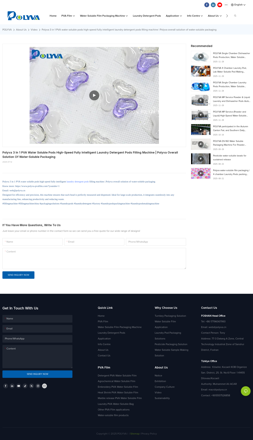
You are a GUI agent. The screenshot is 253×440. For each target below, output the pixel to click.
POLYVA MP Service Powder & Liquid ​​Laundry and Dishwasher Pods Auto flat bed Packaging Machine (231, 99)
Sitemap (135, 433)
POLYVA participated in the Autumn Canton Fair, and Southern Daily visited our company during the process (230, 129)
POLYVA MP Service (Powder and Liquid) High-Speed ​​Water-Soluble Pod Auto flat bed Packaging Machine (231, 114)
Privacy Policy (149, 433)
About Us (21, 29)
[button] (227, 15)
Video (34, 29)
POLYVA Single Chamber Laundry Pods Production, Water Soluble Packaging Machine (229, 85)
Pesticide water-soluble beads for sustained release (229, 158)
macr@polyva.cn (218, 389)
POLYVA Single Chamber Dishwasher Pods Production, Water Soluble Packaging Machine (231, 55)
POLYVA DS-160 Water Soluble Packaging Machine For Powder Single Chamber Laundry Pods (229, 143)
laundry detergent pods (78, 181)
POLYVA (7, 29)
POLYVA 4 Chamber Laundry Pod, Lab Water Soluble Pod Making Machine (230, 70)
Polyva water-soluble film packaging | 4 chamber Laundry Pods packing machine (231, 172)
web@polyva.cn (217, 327)
